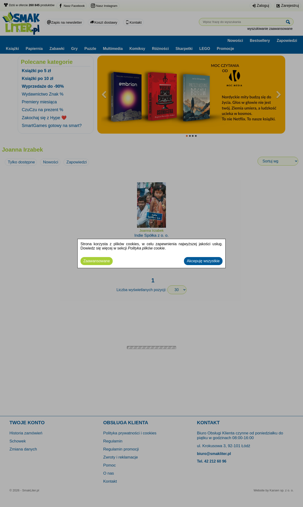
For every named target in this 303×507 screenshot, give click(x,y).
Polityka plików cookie (146, 248)
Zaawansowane (96, 261)
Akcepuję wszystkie (203, 261)
